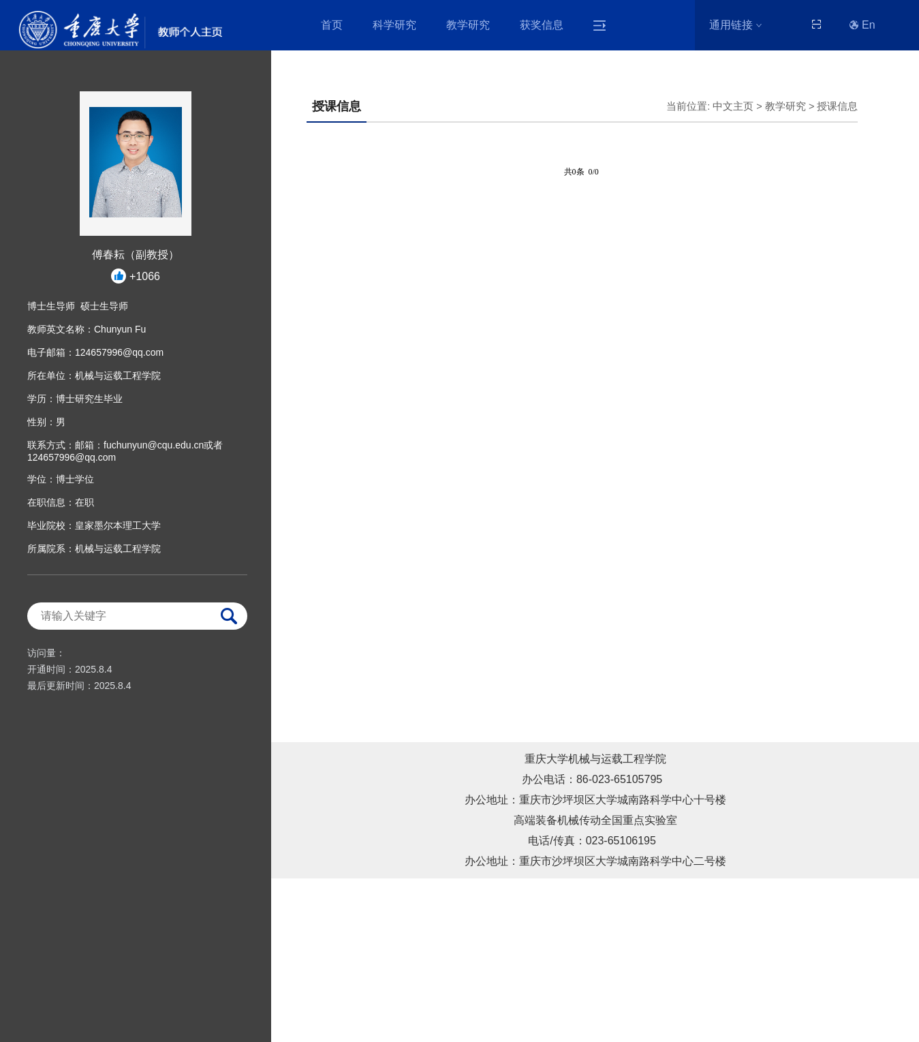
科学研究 (394, 25)
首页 (332, 25)
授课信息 (837, 106)
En (862, 25)
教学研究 (468, 25)
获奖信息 (541, 25)
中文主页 (733, 106)
